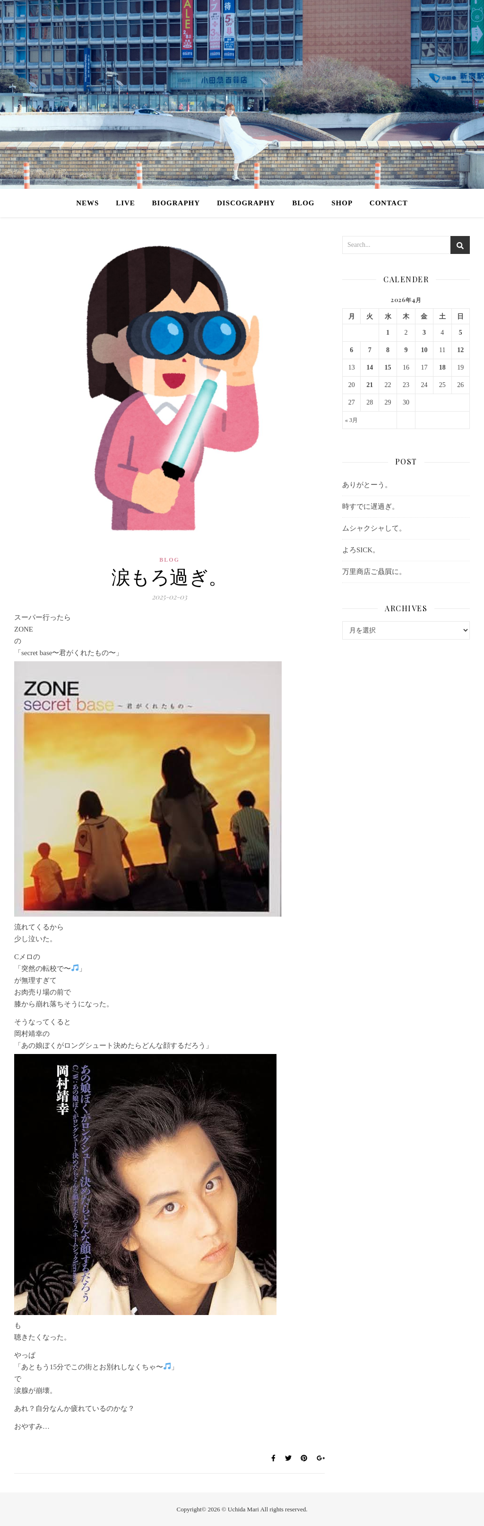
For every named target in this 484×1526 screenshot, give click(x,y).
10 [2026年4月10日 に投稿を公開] (424, 350)
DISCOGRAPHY (246, 203)
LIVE (125, 203)
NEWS (87, 203)
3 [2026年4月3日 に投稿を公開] (424, 332)
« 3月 (351, 420)
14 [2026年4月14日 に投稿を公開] (369, 367)
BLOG (303, 203)
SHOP (342, 203)
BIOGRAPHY (176, 203)
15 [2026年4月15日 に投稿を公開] (388, 367)
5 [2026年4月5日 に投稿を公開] (460, 332)
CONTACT (389, 203)
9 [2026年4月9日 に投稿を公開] (405, 350)
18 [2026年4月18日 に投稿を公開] (442, 367)
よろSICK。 (361, 550)
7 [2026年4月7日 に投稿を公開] (370, 350)
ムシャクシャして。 (374, 528)
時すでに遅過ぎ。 (370, 506)
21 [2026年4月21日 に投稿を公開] (369, 384)
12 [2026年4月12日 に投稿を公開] (460, 350)
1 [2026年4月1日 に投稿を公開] (387, 332)
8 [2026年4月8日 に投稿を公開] (387, 350)
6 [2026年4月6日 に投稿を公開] (351, 350)
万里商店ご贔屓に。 (374, 571)
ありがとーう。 (367, 485)
